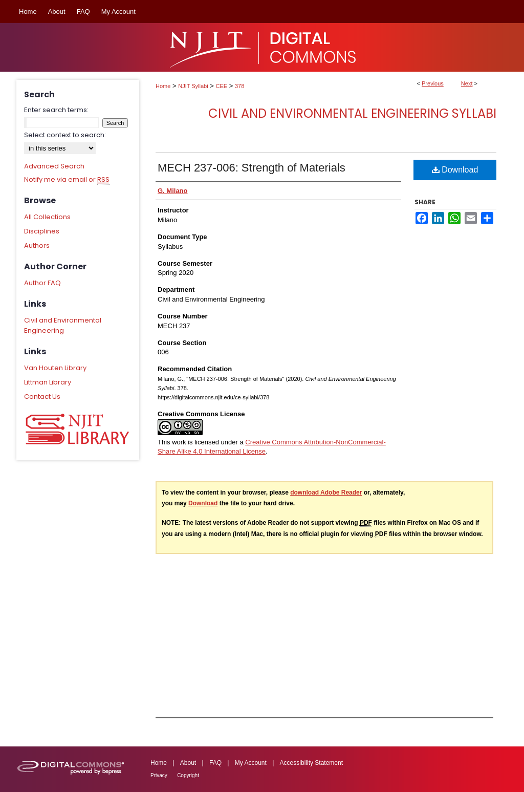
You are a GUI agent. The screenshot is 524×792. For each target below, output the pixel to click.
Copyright (188, 775)
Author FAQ (42, 283)
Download (455, 169)
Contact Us (42, 396)
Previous (433, 83)
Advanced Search (54, 166)
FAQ (215, 762)
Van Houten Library (55, 368)
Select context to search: (65, 135)
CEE (222, 86)
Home (163, 86)
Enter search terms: (56, 110)
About (188, 762)
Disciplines (41, 231)
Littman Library (47, 382)
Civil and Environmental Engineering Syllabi (352, 113)
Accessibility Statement (311, 762)
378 (239, 86)
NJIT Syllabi (193, 86)
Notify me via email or (67, 180)
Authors (37, 245)
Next (467, 83)
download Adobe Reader (326, 492)
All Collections (47, 217)
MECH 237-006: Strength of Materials (251, 167)
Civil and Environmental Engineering (62, 325)
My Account (251, 762)
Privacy (158, 775)
